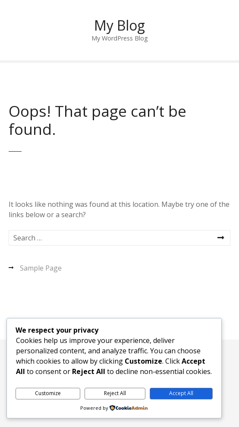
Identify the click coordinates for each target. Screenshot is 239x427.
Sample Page (41, 268)
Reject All (115, 393)
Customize (48, 393)
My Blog (119, 25)
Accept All (181, 393)
